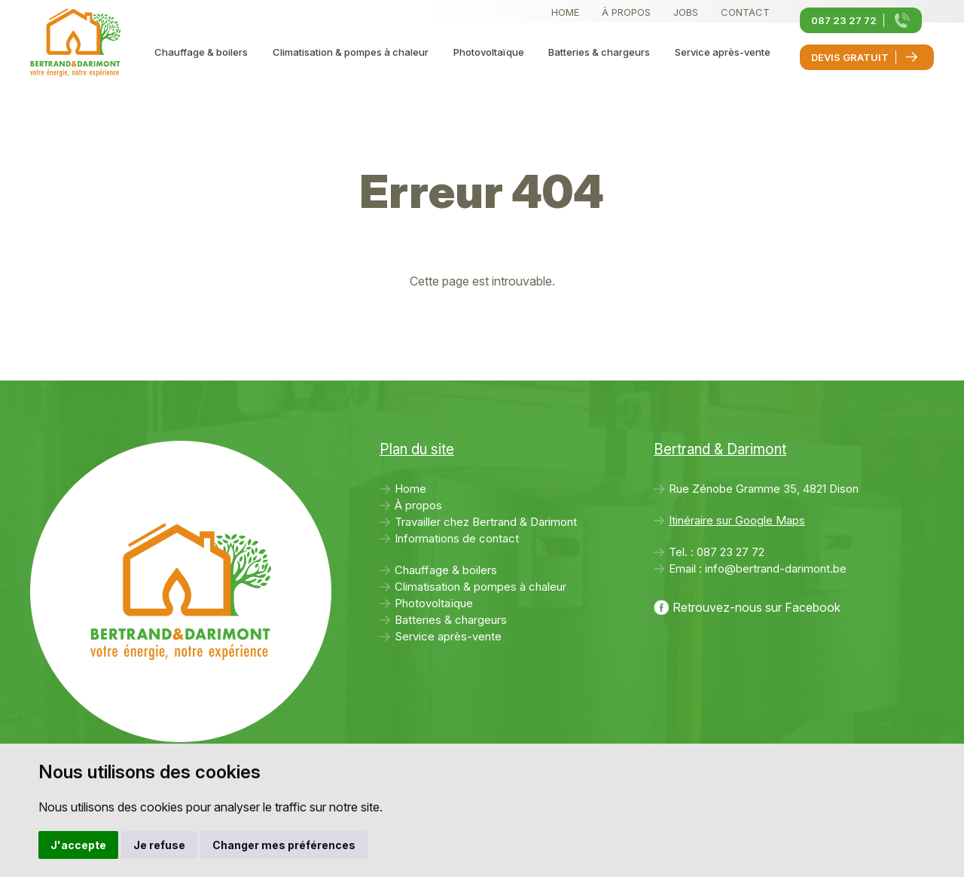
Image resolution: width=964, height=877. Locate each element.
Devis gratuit (850, 57)
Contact (745, 12)
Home (565, 12)
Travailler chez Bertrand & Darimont (486, 522)
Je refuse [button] (159, 845)
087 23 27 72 (844, 20)
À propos (626, 12)
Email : (758, 568)
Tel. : (716, 552)
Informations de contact (457, 538)
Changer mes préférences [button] (283, 845)
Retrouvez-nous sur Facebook (756, 607)
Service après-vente (722, 52)
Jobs (685, 12)
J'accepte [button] (78, 845)
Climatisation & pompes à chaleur (351, 52)
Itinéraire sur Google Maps (737, 520)
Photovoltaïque (488, 52)
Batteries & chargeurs (599, 52)
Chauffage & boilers (201, 52)
